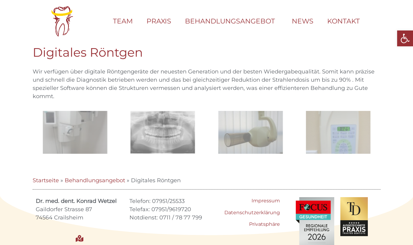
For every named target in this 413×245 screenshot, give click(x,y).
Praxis (159, 21)
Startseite (46, 180)
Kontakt (343, 21)
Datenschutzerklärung (252, 212)
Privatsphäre (264, 224)
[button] (405, 38)
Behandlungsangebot (231, 21)
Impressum (266, 201)
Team (123, 21)
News (302, 21)
